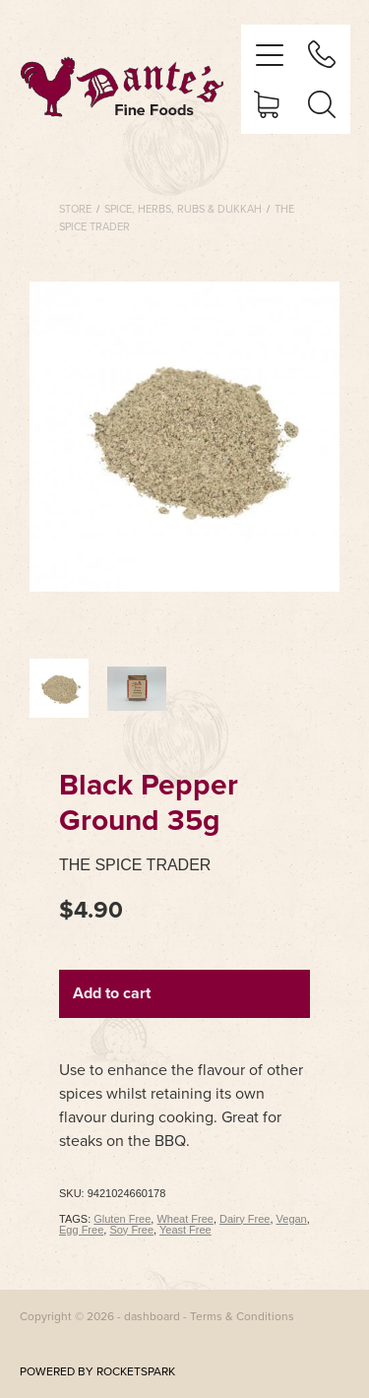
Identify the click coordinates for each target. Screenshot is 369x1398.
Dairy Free (244, 1219)
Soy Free (131, 1230)
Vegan (292, 1219)
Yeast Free (185, 1230)
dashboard (152, 1315)
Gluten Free (122, 1219)
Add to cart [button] (112, 993)
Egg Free (81, 1230)
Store (75, 209)
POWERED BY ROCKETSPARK (97, 1371)
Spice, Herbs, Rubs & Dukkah (183, 209)
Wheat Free (184, 1219)
